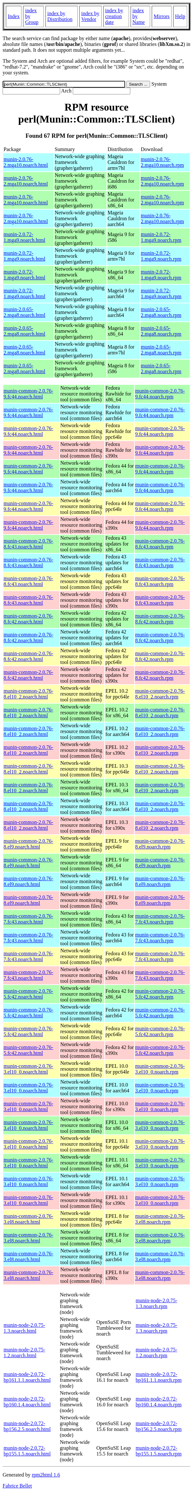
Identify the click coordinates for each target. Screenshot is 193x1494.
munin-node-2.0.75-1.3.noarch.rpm (156, 1303)
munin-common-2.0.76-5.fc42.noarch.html (28, 994)
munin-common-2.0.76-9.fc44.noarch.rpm (160, 393)
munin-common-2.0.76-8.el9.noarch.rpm (160, 844)
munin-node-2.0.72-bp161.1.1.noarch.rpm (159, 1377)
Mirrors (162, 16)
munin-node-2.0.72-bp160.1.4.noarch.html (27, 1401)
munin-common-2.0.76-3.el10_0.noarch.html (28, 1069)
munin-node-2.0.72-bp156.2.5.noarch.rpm (159, 1426)
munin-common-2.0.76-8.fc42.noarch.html (28, 618)
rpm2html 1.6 (46, 1475)
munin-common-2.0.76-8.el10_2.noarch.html (28, 693)
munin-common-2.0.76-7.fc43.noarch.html (28, 919)
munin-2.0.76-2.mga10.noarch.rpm (162, 162)
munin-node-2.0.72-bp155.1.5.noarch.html (27, 1450)
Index (13, 16)
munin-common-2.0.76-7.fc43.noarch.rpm (160, 919)
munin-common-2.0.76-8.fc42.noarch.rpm (160, 618)
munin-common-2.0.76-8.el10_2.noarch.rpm (160, 693)
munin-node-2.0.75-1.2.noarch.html (24, 1352)
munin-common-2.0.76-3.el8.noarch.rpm (160, 1219)
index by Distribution (59, 16)
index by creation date (114, 16)
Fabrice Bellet (17, 1486)
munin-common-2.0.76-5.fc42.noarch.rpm (160, 994)
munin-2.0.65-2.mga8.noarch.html (24, 312)
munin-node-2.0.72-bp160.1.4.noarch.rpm (159, 1401)
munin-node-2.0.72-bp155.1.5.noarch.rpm (159, 1450)
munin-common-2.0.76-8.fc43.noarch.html (28, 543)
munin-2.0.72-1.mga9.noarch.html (24, 237)
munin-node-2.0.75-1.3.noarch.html (24, 1328)
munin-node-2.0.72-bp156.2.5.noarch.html (27, 1426)
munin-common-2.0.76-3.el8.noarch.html (28, 1219)
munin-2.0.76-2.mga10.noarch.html (26, 162)
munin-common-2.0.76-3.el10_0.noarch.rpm (160, 1069)
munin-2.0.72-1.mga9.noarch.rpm (161, 237)
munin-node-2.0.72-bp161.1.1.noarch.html (27, 1377)
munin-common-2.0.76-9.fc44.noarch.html (28, 393)
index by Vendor (90, 16)
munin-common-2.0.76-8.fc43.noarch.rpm (160, 543)
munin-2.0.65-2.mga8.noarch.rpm (161, 312)
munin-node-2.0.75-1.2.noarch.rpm (156, 1352)
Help (180, 16)
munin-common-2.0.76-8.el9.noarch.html (28, 844)
